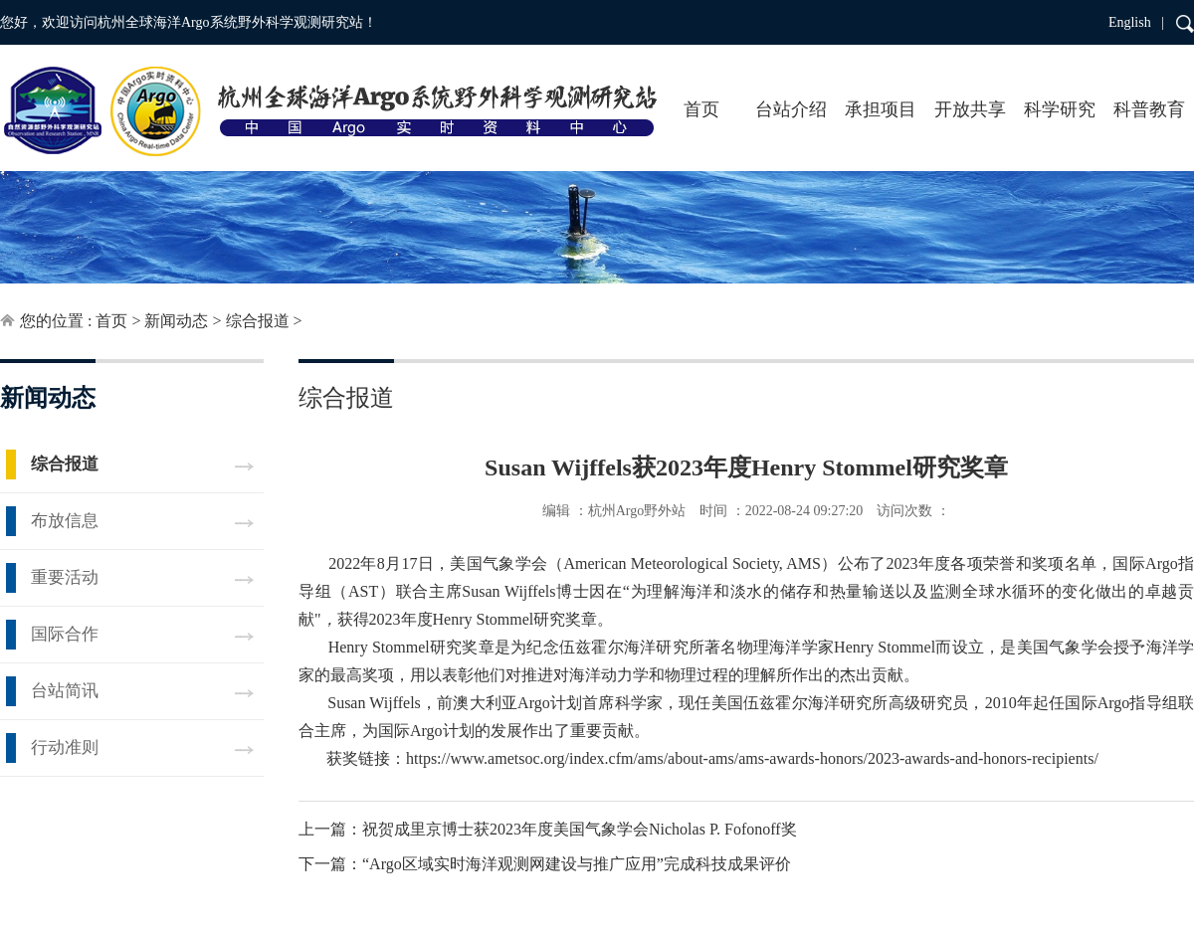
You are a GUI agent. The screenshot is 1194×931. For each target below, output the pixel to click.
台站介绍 (791, 109)
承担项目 (880, 109)
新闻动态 (176, 320)
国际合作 (65, 634)
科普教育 (1149, 109)
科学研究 (1059, 109)
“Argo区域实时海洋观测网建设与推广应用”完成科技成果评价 (576, 863)
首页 (701, 109)
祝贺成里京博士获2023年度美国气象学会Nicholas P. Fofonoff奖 (579, 829)
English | (1136, 22)
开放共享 (970, 109)
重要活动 (65, 577)
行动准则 (65, 747)
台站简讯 (65, 690)
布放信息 (65, 520)
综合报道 (258, 320)
